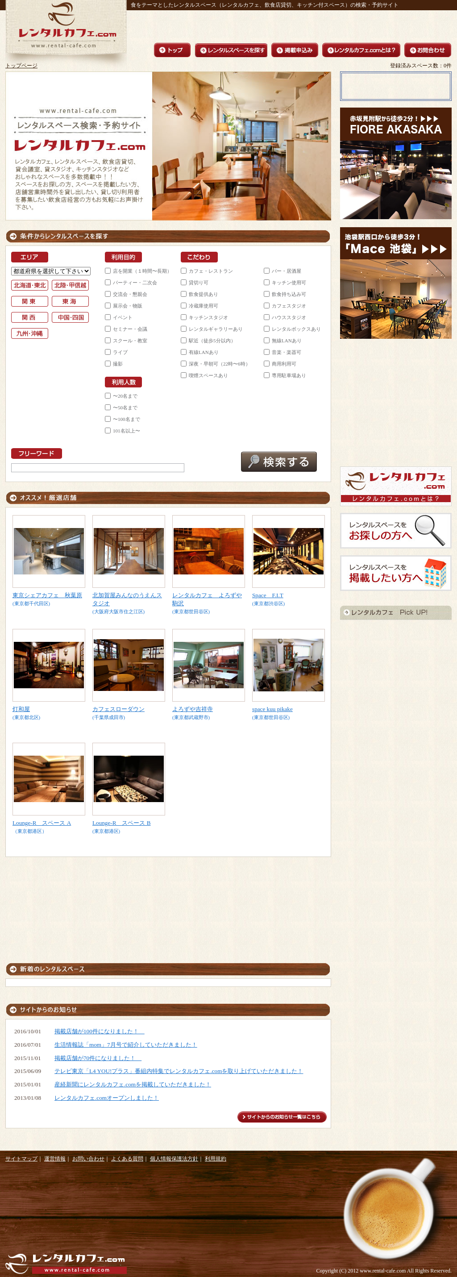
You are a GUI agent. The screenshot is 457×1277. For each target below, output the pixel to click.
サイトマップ (21, 1159)
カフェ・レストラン (211, 271)
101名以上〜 (126, 430)
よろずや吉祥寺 (192, 709)
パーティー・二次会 (135, 282)
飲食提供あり (203, 294)
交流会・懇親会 (130, 294)
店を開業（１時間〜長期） (142, 271)
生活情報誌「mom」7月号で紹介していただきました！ (125, 1044)
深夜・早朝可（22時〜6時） (219, 363)
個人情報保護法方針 (174, 1159)
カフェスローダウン (118, 709)
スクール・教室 (130, 340)
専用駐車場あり (289, 375)
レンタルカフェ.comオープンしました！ (106, 1097)
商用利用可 (284, 363)
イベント (123, 317)
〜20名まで (125, 396)
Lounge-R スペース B (121, 822)
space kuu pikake (272, 709)
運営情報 (55, 1159)
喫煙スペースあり (208, 375)
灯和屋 (21, 709)
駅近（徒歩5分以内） (212, 340)
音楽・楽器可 (286, 352)
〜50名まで (125, 407)
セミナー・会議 (130, 329)
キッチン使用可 (289, 282)
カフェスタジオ (289, 305)
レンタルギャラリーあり (216, 329)
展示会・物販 (127, 305)
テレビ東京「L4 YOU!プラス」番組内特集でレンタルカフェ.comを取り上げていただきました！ (178, 1071)
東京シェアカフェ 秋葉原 (47, 595)
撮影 (118, 363)
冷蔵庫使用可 (203, 305)
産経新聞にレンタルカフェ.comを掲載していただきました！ (132, 1084)
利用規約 (215, 1159)
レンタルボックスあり (296, 329)
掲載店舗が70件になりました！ (97, 1058)
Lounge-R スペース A (41, 822)
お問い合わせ (88, 1159)
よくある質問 (127, 1159)
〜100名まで (126, 419)
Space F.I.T (267, 595)
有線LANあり (204, 352)
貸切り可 (198, 282)
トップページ (21, 65)
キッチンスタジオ (208, 317)
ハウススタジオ (289, 317)
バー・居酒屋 (286, 271)
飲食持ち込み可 (289, 294)
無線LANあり (287, 340)
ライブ (120, 352)
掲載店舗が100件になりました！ (99, 1031)
